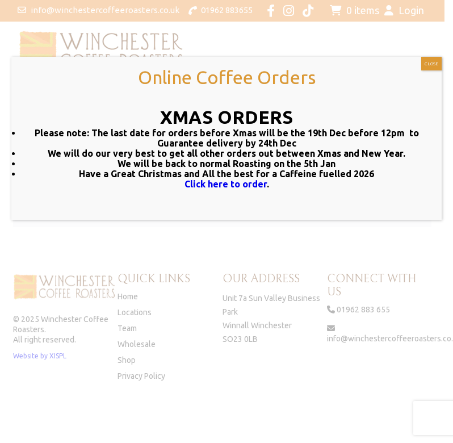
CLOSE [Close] (431, 63)
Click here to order (225, 184)
